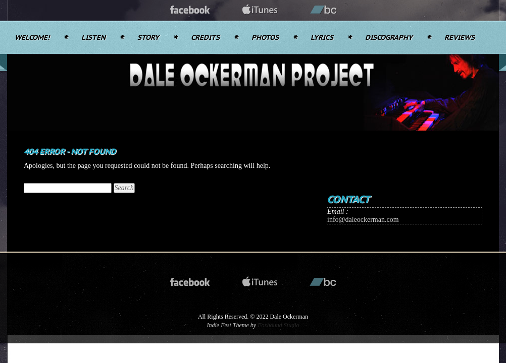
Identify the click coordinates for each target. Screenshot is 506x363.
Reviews (459, 38)
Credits (205, 38)
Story (148, 38)
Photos (265, 38)
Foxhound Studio (278, 325)
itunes (260, 10)
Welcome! (32, 38)
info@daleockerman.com (363, 219)
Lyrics (322, 38)
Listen (93, 38)
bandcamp (323, 10)
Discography (389, 38)
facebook (190, 10)
